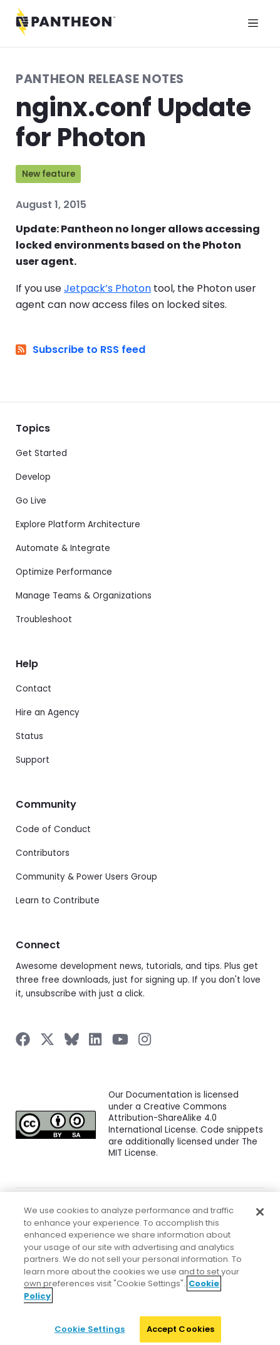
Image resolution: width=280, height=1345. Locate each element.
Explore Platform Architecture (78, 524)
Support (32, 760)
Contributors (43, 853)
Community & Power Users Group (86, 877)
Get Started (41, 453)
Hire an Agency (48, 712)
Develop (33, 477)
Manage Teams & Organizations (84, 596)
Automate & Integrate (63, 548)
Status (29, 736)
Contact (33, 689)
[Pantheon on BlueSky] (72, 1039)
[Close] (260, 1216)
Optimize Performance (64, 572)
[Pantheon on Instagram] (145, 1039)
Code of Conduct (53, 829)
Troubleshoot (44, 619)
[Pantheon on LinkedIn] (96, 1039)
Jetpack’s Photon (107, 288)
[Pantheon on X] (47, 1039)
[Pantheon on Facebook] (23, 1039)
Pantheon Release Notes (100, 79)
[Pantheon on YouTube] (120, 1039)
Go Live (31, 501)
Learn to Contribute (58, 900)
